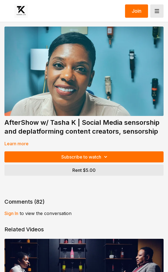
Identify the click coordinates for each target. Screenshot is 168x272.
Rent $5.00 (84, 170)
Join (136, 11)
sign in (11, 213)
